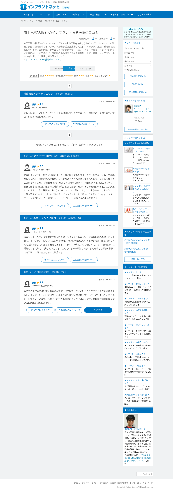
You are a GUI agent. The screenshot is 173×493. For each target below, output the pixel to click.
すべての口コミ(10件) (54, 260)
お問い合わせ (135, 482)
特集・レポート (128, 14)
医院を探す (29, 14)
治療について (62, 14)
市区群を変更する (138, 76)
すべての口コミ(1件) (55, 124)
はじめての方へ (144, 14)
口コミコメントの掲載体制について (43, 59)
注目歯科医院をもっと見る (138, 129)
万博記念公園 (131, 70)
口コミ (71, 68)
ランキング (45, 14)
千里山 (129, 57)
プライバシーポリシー (85, 482)
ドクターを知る (111, 14)
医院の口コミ (78, 14)
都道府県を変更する (138, 92)
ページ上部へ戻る (145, 474)
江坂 (128, 66)
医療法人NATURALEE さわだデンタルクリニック (142, 110)
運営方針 (110, 482)
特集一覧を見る (138, 259)
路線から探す (138, 84)
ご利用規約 (100, 482)
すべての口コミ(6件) (55, 206)
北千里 (129, 53)
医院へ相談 (95, 14)
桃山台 (129, 61)
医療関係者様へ (122, 482)
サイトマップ (147, 482)
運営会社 (71, 482)
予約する (98, 311)
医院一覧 (42, 68)
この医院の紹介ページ (84, 124)
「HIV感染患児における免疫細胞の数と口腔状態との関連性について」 (137, 458)
